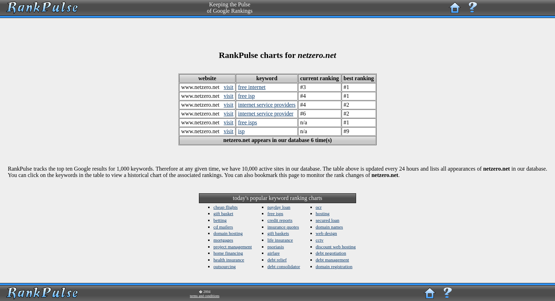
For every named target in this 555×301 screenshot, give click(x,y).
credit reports (279, 220)
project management (232, 246)
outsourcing (224, 266)
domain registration (334, 266)
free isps (247, 122)
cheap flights (225, 207)
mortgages (223, 240)
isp (241, 131)
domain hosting (228, 233)
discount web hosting (336, 246)
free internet (251, 87)
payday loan (278, 207)
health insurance (228, 259)
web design (326, 233)
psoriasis (275, 246)
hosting (323, 213)
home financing (228, 253)
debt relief (276, 259)
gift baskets (278, 233)
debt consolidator (283, 266)
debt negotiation (331, 253)
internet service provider (265, 114)
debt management (332, 259)
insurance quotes (283, 227)
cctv (320, 240)
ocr (319, 207)
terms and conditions (204, 296)
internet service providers (267, 105)
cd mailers (223, 227)
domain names (329, 227)
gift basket (223, 213)
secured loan (327, 220)
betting (220, 220)
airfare (273, 253)
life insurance (280, 240)
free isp (246, 96)
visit (229, 87)
